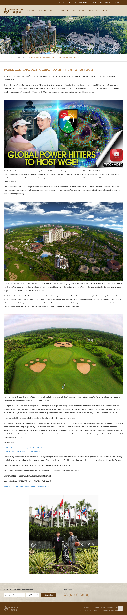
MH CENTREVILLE (73, 10)
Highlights (61, 2)
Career (86, 607)
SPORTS (39, 10)
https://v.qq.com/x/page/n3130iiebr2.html (23, 451)
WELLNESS (48, 10)
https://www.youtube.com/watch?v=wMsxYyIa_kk (26, 448)
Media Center (84, 2)
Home (6, 58)
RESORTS (30, 10)
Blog (94, 2)
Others (13, 58)
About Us (72, 2)
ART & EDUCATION (89, 10)
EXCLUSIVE (103, 10)
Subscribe (49, 595)
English (105, 2)
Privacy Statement (107, 607)
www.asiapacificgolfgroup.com (37, 486)
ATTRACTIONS (59, 10)
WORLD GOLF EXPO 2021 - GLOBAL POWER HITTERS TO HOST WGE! (57, 58)
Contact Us (95, 607)
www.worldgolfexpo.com (14, 486)
